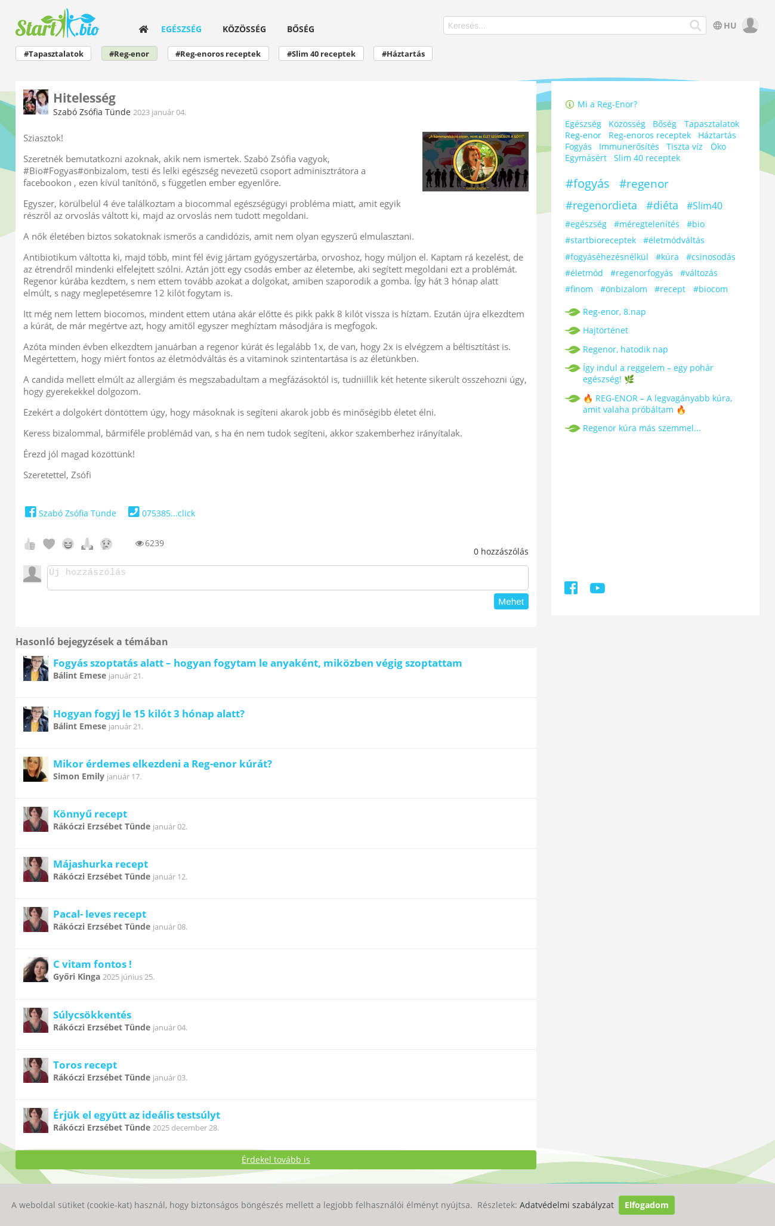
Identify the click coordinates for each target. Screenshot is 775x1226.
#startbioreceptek (600, 240)
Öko (718, 146)
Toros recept (85, 1068)
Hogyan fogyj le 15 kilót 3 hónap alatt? (149, 717)
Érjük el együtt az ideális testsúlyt (136, 1118)
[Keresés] (695, 26)
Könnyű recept (90, 817)
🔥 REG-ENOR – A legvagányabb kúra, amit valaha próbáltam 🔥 (657, 403)
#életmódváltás (674, 240)
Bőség (300, 29)
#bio (696, 224)
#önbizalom (623, 289)
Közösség (244, 29)
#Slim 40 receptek (321, 54)
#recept (670, 289)
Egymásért (586, 157)
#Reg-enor (129, 54)
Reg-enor (583, 135)
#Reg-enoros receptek (218, 54)
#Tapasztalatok (54, 54)
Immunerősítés (629, 146)
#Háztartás (403, 54)
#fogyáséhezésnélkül (607, 256)
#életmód (584, 272)
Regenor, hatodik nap (625, 349)
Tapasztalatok (711, 123)
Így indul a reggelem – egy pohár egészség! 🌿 (648, 373)
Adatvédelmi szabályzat (567, 1204)
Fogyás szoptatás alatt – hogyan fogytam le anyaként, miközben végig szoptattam (257, 666)
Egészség (181, 29)
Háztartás (717, 135)
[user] (749, 25)
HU (724, 25)
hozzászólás (501, 551)
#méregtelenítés (647, 224)
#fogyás (588, 183)
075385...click (160, 513)
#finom (579, 289)
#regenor (644, 183)
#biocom (710, 289)
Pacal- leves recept (99, 917)
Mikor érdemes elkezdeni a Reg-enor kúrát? (162, 767)
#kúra (667, 256)
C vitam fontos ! (92, 967)
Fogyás (578, 146)
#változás (699, 272)
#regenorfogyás (641, 272)
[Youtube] (597, 590)
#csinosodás (711, 256)
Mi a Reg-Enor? (601, 104)
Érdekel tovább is (276, 1163)
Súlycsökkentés (92, 1018)
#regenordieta (601, 205)
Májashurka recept (100, 867)
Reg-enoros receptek (650, 135)
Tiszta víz (684, 146)
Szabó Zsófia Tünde (92, 111)
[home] (143, 29)
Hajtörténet (605, 330)
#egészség (586, 224)
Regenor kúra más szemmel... (642, 428)
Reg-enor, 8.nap (614, 311)
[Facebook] (572, 590)
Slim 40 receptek (647, 157)
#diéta (662, 205)
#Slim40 (704, 205)
